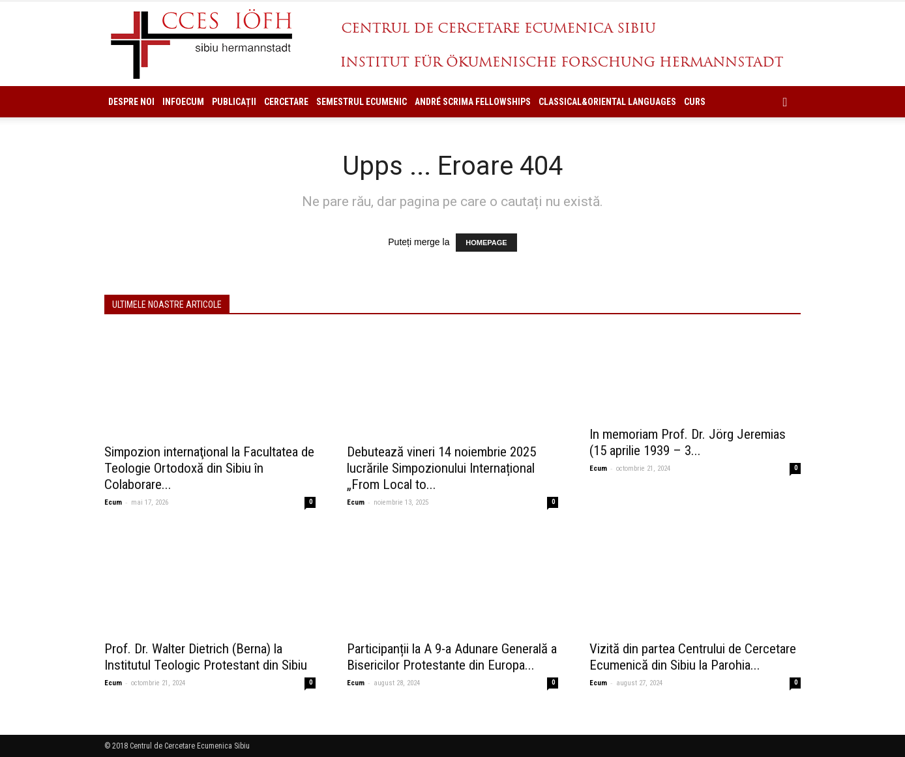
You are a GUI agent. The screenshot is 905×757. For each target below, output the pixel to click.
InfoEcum (183, 101)
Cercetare (286, 101)
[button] (785, 101)
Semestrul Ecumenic (361, 101)
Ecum (113, 502)
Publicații (234, 101)
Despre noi (131, 101)
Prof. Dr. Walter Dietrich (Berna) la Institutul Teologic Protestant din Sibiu (205, 657)
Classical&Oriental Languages (607, 101)
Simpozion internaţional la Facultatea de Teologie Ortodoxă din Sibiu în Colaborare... (209, 468)
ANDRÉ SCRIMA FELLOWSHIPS (473, 101)
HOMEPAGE (486, 242)
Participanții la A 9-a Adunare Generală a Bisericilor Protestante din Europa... (452, 657)
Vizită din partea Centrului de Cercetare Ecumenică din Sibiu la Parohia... (692, 657)
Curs (694, 101)
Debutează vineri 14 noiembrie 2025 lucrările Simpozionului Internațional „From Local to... (441, 468)
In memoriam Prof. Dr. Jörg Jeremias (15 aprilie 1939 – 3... (687, 442)
